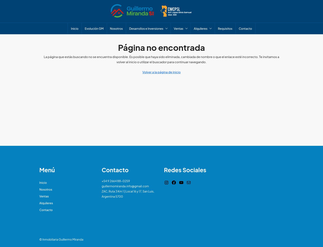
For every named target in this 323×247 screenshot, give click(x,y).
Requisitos (225, 28)
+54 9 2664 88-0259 (116, 181)
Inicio (74, 28)
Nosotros (116, 28)
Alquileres (200, 28)
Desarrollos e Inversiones (146, 28)
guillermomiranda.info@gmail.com (125, 186)
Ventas (178, 28)
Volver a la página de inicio (161, 72)
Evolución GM (94, 28)
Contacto (245, 28)
